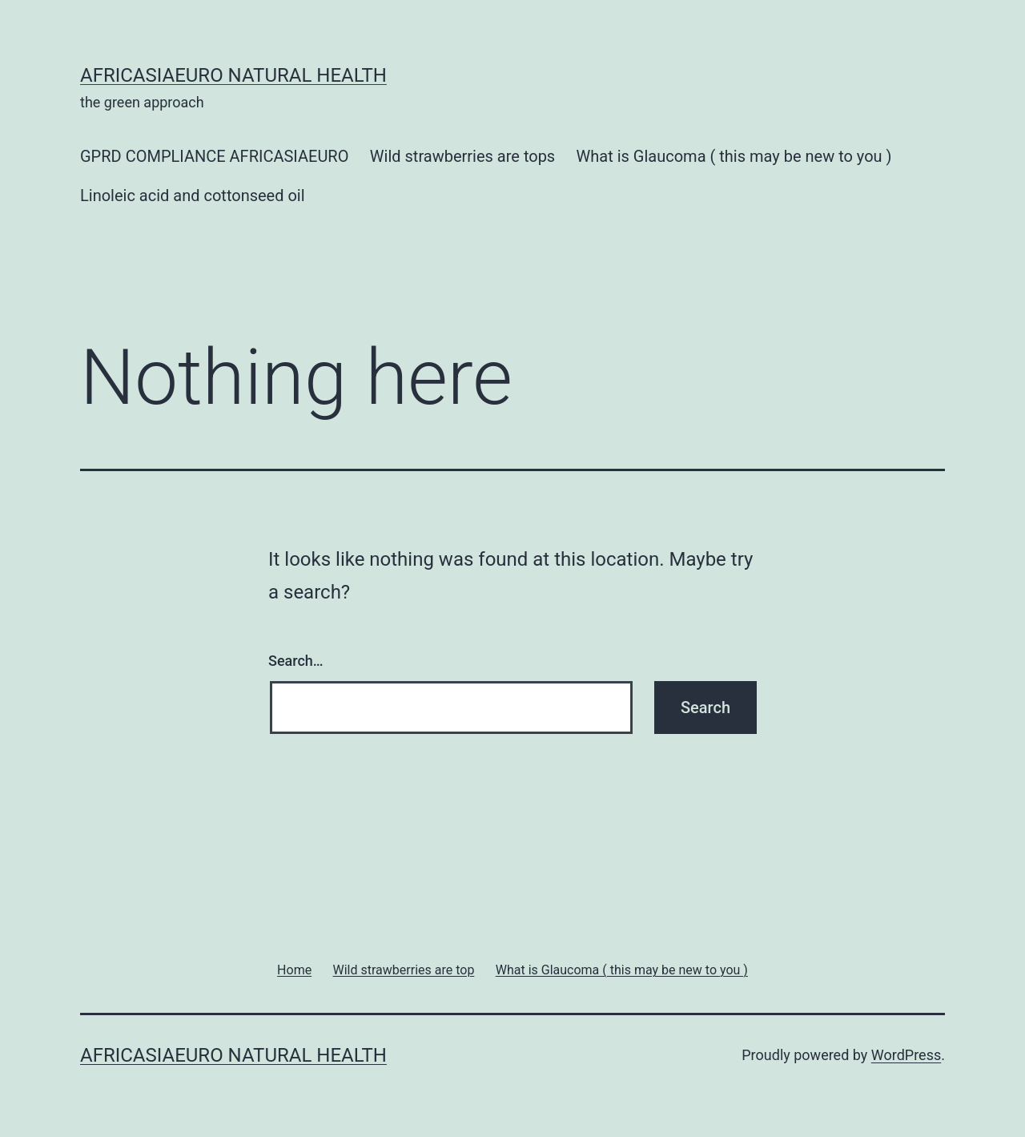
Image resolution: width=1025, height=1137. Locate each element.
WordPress (906, 1054)
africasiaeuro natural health (233, 75)
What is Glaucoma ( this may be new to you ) (734, 156)
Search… (296, 660)
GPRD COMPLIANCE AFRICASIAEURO (214, 156)
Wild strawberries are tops (462, 156)
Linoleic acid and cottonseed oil (192, 195)
